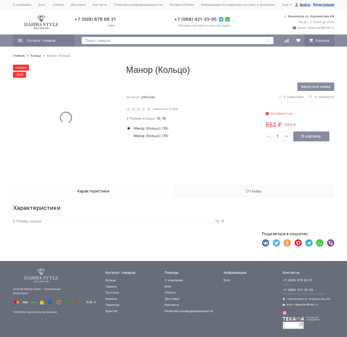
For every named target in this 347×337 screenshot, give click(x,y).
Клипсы (111, 299)
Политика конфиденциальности (138, 5)
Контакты (100, 5)
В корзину (311, 136)
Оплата (58, 5)
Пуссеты (112, 292)
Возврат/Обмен (182, 5)
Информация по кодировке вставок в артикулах (238, 5)
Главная (19, 55)
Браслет (112, 311)
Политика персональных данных (35, 312)
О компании (22, 5)
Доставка (78, 5)
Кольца (36, 55)
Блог (42, 5)
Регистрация (323, 5)
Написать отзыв (165, 109)
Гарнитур (113, 305)
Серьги (111, 286)
